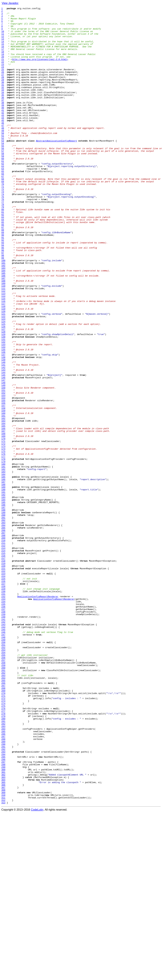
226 (3, 696)
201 (3, 619)
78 (2, 244)
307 (3, 943)
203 (3, 625)
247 (3, 760)
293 (3, 900)
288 (3, 885)
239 (3, 735)
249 (3, 766)
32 (2, 103)
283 (3, 870)
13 (2, 45)
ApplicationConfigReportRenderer (38, 714)
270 (3, 830)
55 (2, 173)
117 (3, 363)
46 (2, 146)
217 (3, 668)
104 (3, 323)
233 (3, 717)
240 (3, 738)
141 (3, 436)
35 (2, 112)
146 (3, 451)
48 (2, 152)
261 (3, 803)
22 (2, 73)
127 (3, 393)
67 (2, 210)
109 (3, 338)
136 (3, 421)
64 (2, 201)
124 (3, 384)
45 (2, 143)
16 (2, 54)
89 (2, 277)
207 (3, 638)
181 (3, 558)
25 (2, 82)
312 (3, 958)
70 (2, 219)
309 (3, 949)
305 (3, 937)
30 (2, 97)
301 (3, 925)
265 (3, 815)
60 (2, 189)
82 (2, 256)
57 (2, 179)
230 (3, 708)
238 (3, 732)
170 (3, 525)
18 (2, 60)
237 (3, 729)
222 (3, 684)
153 (3, 473)
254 (3, 781)
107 (3, 332)
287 (3, 882)
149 (3, 460)
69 (2, 216)
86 (2, 268)
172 (3, 531)
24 (2, 79)
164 (3, 506)
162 (3, 500)
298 (3, 916)
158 (3, 488)
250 (3, 769)
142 (3, 439)
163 (3, 503)
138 (3, 427)
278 (3, 855)
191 (3, 589)
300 (3, 922)
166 (3, 512)
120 (3, 372)
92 (2, 286)
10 (2, 36)
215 (3, 662)
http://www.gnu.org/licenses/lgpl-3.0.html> (40, 69)
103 (3, 320)
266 (3, 818)
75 (2, 234)
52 (2, 164)
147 (3, 454)
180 (3, 555)
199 (3, 613)
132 (3, 409)
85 (2, 265)
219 (3, 674)
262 (3, 806)
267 (3, 821)
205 (3, 632)
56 (2, 176)
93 (2, 289)
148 (3, 457)
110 (3, 341)
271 (3, 833)
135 (3, 418)
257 (3, 790)
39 (2, 124)
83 (2, 259)
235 (3, 723)
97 (2, 302)
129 (3, 399)
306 (3, 940)
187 (3, 577)
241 (3, 742)
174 (3, 537)
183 (3, 564)
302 (3, 928)
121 (3, 375)
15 (2, 51)
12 (2, 42)
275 (3, 845)
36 (2, 115)
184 (3, 567)
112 (3, 347)
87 (2, 271)
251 (3, 772)
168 (3, 519)
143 (3, 442)
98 (2, 305)
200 (3, 616)
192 (3, 592)
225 (3, 693)
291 (3, 894)
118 (3, 366)
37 (2, 118)
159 (3, 491)
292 (3, 897)
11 (2, 39)
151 (3, 467)
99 (2, 308)
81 (2, 253)
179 (3, 552)
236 (3, 726)
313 (3, 962)
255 (3, 784)
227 (3, 699)
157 (3, 485)
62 (2, 195)
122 (3, 378)
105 (3, 326)
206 (3, 635)
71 (2, 222)
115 (3, 357)
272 (3, 836)
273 (3, 839)
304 (3, 934)
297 (3, 913)
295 (3, 907)
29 (2, 94)
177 (3, 546)
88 (2, 274)
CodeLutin (37, 969)
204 (3, 629)
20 (2, 66)
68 (2, 213)
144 (3, 445)
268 (3, 824)
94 (2, 292)
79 (2, 247)
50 (2, 158)
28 (2, 91)
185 (3, 570)
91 (2, 283)
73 (2, 228)
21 (2, 69)
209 (3, 644)
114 (3, 354)
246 (3, 757)
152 (3, 470)
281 (3, 864)
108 (3, 335)
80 (2, 250)
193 (3, 595)
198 (3, 610)
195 (3, 601)
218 (3, 671)
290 (3, 891)
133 (3, 412)
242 (3, 745)
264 (3, 812)
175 (3, 540)
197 (3, 607)
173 (3, 534)
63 (2, 198)
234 (3, 720)
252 (3, 775)
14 (2, 48)
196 (3, 604)
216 (3, 665)
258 (3, 793)
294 (3, 903)
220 (3, 677)
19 (2, 63)
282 (3, 867)
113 (3, 351)
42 (2, 134)
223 (3, 687)
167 (3, 515)
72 (2, 225)
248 (3, 763)
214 (3, 659)
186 (3, 574)
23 (2, 76)
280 (3, 861)
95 (2, 296)
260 (3, 800)
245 (3, 754)
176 (3, 543)
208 (3, 641)
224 (3, 690)
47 (2, 149)
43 (2, 137)
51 (2, 161)
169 (3, 522)
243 (3, 748)
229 (3, 705)
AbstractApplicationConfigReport (56, 167)
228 (3, 702)
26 (2, 85)
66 (2, 207)
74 (2, 231)
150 (3, 464)
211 (3, 650)
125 (3, 387)
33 (2, 106)
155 (3, 479)
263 (3, 809)
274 (3, 842)
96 (2, 299)
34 (2, 109)
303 (3, 931)
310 (3, 952)
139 (3, 430)
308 (3, 946)
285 (3, 876)
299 (3, 919)
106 (3, 329)
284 (3, 873)
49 (2, 155)
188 (3, 580)
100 (3, 311)
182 (3, 561)
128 (3, 396)
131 (3, 406)
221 (3, 680)
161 (3, 497)
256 (3, 787)
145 (3, 448)
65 (2, 204)
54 (2, 170)
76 (2, 237)
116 (3, 360)
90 (2, 280)
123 (3, 381)
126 (3, 390)
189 (3, 583)
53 (2, 167)
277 (3, 852)
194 (3, 598)
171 (3, 528)
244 (3, 751)
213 (3, 656)
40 (2, 127)
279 (3, 858)
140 (3, 433)
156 (3, 482)
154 (3, 476)
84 (2, 262)
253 (3, 778)
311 (3, 955)
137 (3, 424)
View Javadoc (10, 3)
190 (3, 586)
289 (3, 888)
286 (3, 879)
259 (3, 797)
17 (2, 57)
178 (3, 549)
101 (3, 314)
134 (3, 415)
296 (3, 910)
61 (2, 192)
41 (2, 131)
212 (3, 653)
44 (2, 140)
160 (3, 494)
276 (3, 848)
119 (3, 369)
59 (2, 186)
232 (3, 714)
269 (3, 827)
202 (3, 622)
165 (3, 509)
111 (3, 344)
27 (2, 88)
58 (2, 182)
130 (3, 402)
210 (3, 647)
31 (2, 100)
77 (2, 241)
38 (2, 121)
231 (3, 711)
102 (3, 317)
